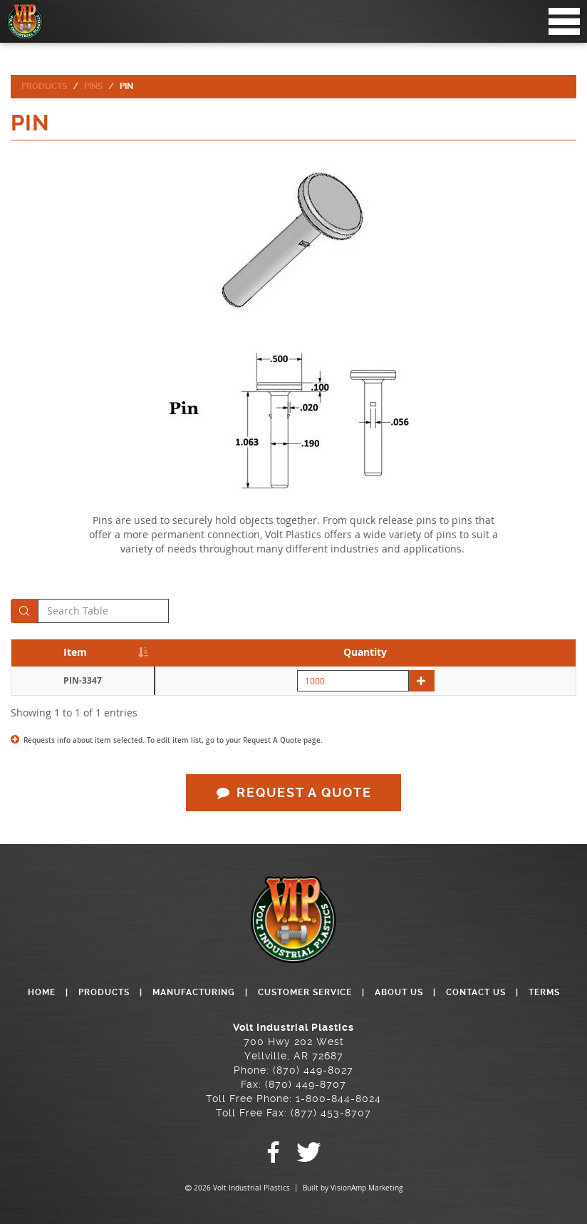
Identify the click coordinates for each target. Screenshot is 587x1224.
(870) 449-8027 (313, 1070)
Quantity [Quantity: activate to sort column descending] (365, 652)
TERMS (544, 992)
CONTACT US (476, 992)
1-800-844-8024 (338, 1098)
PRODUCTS (104, 992)
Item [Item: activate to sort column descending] (75, 652)
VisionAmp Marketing (366, 1188)
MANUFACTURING (193, 992)
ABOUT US (399, 992)
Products (44, 86)
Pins (93, 86)
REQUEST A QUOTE (293, 792)
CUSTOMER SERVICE (305, 992)
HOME (42, 992)
